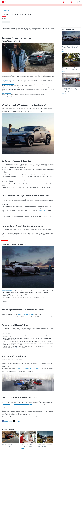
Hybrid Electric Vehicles (6, 80)
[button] (77, 2)
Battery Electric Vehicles (6, 93)
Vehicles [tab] (14, 2)
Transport (14, 347)
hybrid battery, (12, 179)
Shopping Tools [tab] (26, 2)
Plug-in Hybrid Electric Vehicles (8, 84)
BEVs (21, 368)
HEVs (16, 368)
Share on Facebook (8, 421)
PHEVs (18, 368)
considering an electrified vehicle (30, 401)
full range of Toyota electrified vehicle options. (23, 404)
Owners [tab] (38, 2)
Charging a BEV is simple (7, 290)
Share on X (18, 421)
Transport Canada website (30, 299)
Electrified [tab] (19, 2)
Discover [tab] (33, 2)
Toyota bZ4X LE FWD (42, 210)
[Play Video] (28, 57)
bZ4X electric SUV (6, 404)
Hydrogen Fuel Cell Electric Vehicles (31, 368)
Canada (18, 347)
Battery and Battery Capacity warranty (25, 314)
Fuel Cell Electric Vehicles (7, 87)
